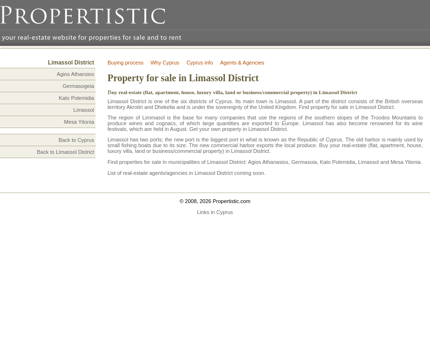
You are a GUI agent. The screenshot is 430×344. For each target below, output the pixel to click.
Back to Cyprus (76, 140)
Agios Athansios (75, 74)
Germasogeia (78, 86)
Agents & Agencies (242, 62)
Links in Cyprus (215, 212)
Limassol (84, 110)
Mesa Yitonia (79, 122)
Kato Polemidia (76, 98)
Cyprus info (199, 62)
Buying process (125, 62)
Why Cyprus (164, 62)
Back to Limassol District (65, 152)
